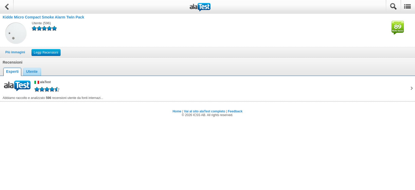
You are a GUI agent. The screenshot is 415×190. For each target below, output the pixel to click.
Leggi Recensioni (46, 52)
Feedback (235, 111)
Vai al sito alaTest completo (204, 111)
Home (177, 111)
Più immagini (15, 52)
